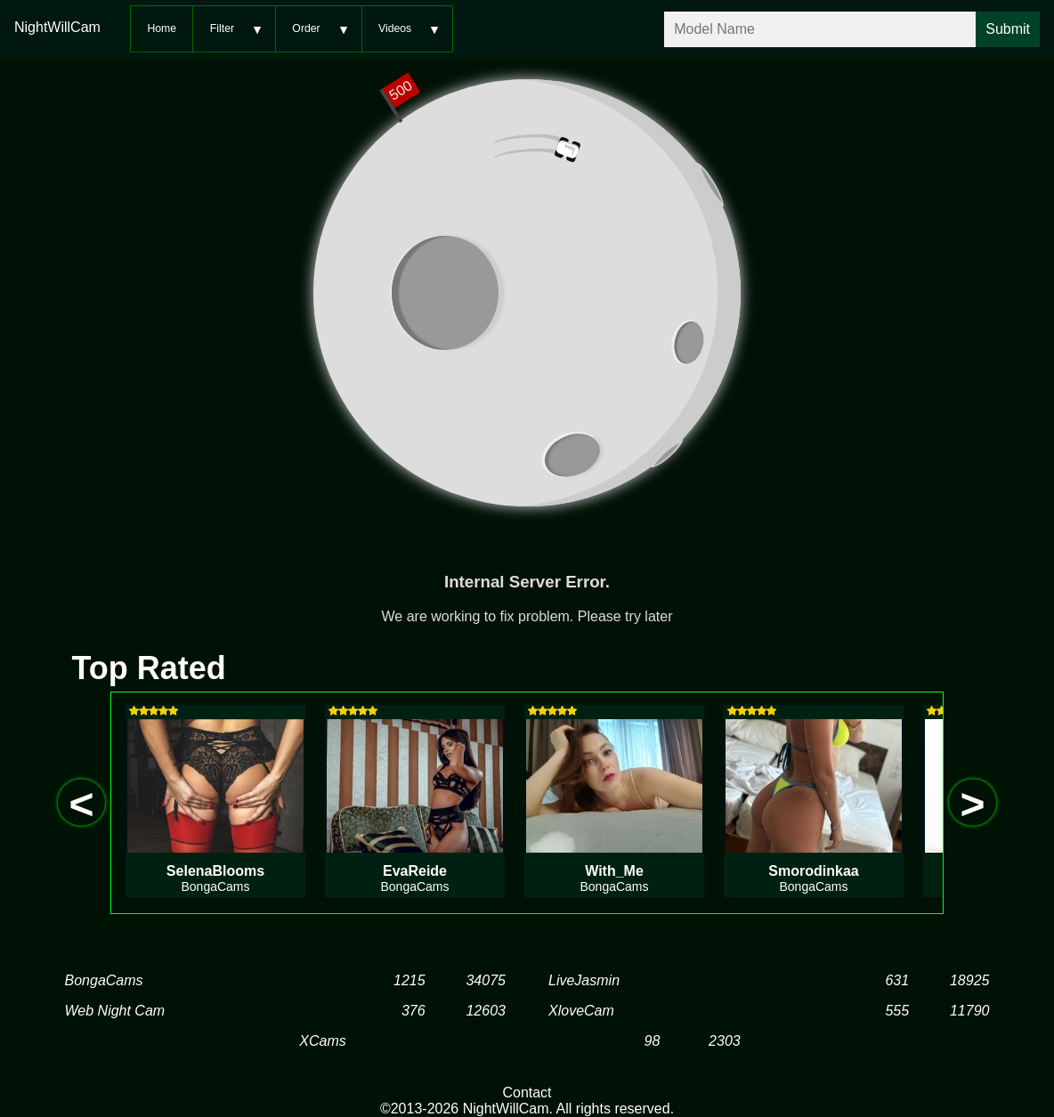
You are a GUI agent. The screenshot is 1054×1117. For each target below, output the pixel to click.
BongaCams (104, 980)
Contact (526, 1092)
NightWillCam (57, 27)
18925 (970, 980)
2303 (725, 1040)
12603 (486, 1010)
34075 (486, 980)
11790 (970, 1010)
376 (413, 1010)
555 (897, 1010)
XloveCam (581, 1010)
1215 (409, 980)
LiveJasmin (584, 980)
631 (897, 980)
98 (653, 1040)
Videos (394, 28)
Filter (222, 28)
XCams (322, 1040)
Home (161, 28)
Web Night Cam (115, 1010)
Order (306, 28)
